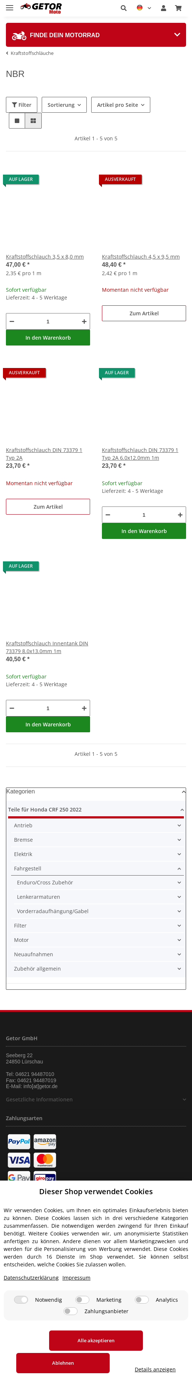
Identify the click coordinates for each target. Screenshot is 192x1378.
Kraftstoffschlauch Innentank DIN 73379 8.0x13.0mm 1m (47, 647)
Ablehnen (142, 1354)
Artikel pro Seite (117, 104)
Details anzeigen (96, 1369)
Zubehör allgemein (37, 968)
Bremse (23, 839)
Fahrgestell (27, 868)
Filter (21, 104)
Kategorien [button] (20, 791)
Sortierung (61, 104)
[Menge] (48, 321)
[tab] (96, 35)
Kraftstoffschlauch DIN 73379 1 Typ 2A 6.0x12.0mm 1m (140, 453)
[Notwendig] (21, 1313)
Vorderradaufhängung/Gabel (53, 911)
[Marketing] (82, 1313)
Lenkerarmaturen (38, 896)
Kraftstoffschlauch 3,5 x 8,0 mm (45, 256)
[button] (123, 8)
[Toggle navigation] (9, 4)
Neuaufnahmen (33, 954)
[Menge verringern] (11, 321)
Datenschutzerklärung (31, 1291)
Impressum (76, 1291)
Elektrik (23, 854)
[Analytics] (142, 1313)
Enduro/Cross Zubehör (45, 882)
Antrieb (23, 825)
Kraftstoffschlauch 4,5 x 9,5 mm (141, 256)
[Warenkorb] (178, 8)
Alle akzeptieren (49, 1354)
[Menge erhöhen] (84, 321)
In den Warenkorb (48, 337)
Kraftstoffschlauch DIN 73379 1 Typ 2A (44, 453)
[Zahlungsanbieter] (71, 1325)
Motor (21, 939)
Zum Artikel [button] (144, 313)
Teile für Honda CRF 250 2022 (45, 809)
